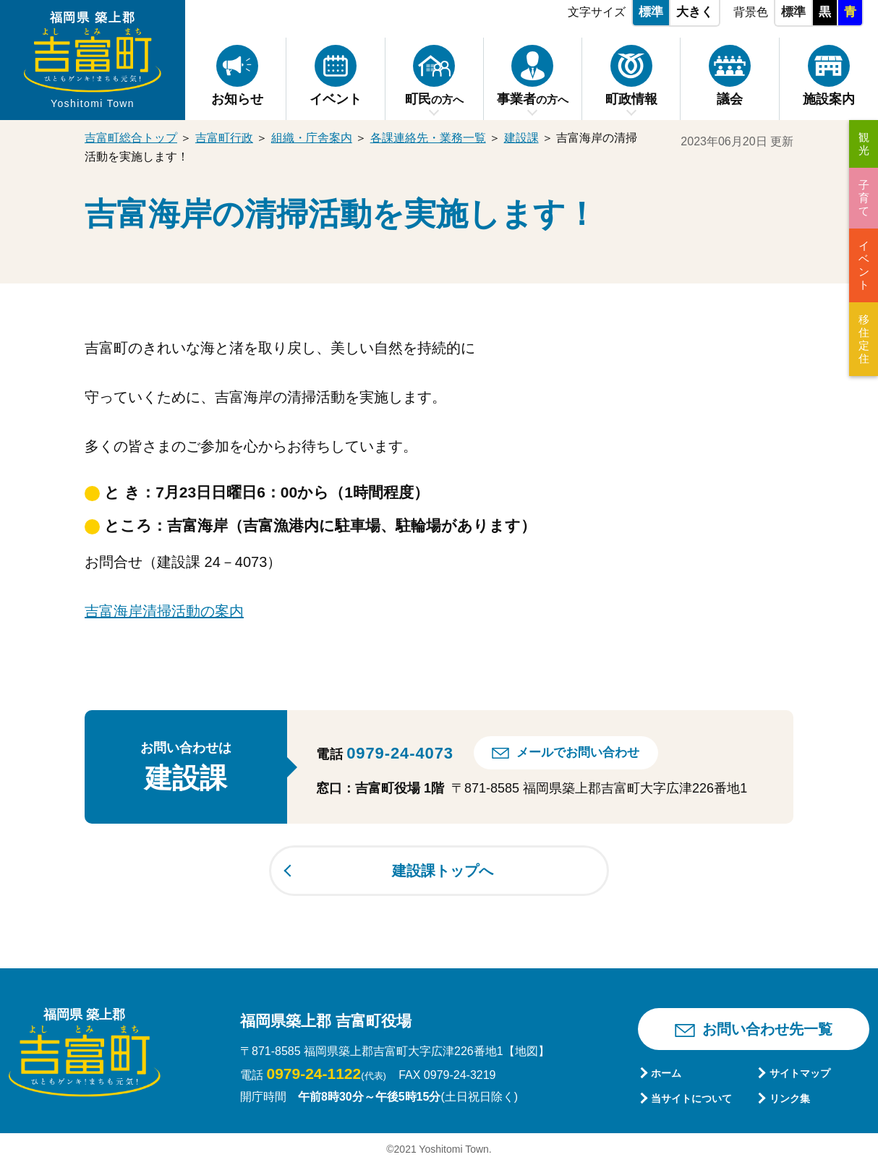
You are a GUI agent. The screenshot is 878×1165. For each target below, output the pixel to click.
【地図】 (526, 1051)
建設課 (521, 138)
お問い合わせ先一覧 (767, 1029)
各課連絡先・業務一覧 (428, 138)
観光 (863, 143)
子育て (863, 198)
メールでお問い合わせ (577, 752)
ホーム (666, 1073)
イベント (863, 265)
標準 (651, 12)
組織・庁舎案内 (311, 138)
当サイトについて (691, 1098)
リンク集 (790, 1098)
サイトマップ (800, 1073)
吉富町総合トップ (131, 138)
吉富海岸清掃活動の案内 (164, 611)
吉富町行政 (224, 138)
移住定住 (863, 338)
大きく (694, 12)
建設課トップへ (442, 871)
